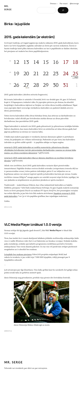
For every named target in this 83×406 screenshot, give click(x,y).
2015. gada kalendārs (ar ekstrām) (29, 37)
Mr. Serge (13, 362)
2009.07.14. (8, 331)
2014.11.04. (8, 207)
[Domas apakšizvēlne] (57, 3)
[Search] (63, 10)
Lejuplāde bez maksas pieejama (18, 254)
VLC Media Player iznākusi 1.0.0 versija (33, 224)
